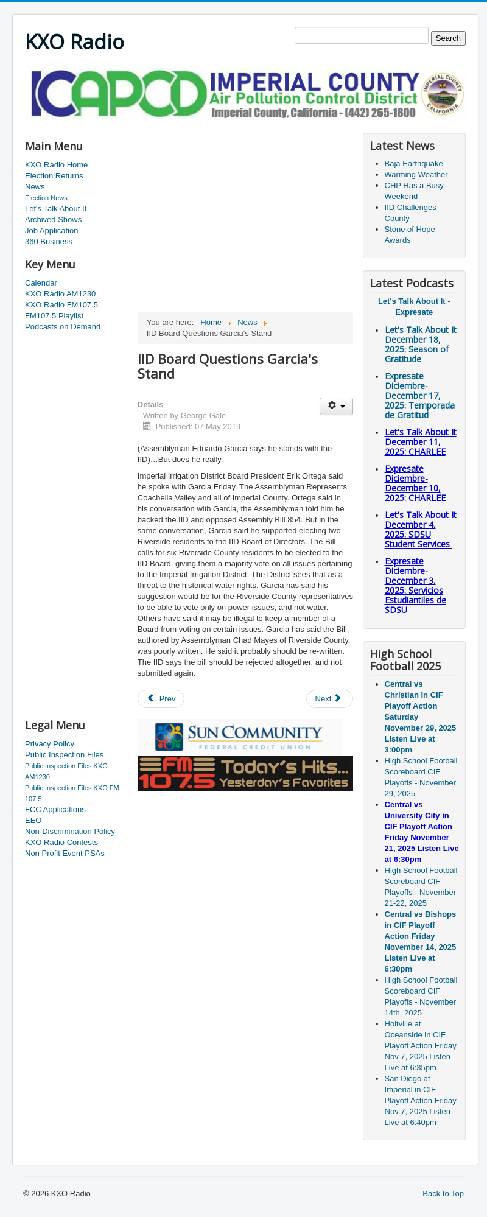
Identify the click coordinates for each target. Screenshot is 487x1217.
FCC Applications (55, 809)
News (35, 186)
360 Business (48, 241)
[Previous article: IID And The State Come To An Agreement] (161, 699)
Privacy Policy (49, 743)
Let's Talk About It (55, 208)
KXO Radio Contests (61, 842)
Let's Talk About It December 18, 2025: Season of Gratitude (421, 344)
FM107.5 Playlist (54, 315)
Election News (46, 198)
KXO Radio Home (56, 164)
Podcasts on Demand (62, 326)
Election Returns (54, 175)
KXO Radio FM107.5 (61, 304)
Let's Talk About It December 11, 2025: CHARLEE (421, 441)
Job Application (51, 230)
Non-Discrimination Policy (70, 831)
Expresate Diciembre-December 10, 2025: (415, 483)
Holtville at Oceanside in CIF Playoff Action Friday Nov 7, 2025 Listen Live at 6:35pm (421, 1045)
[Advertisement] (246, 125)
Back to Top (443, 1193)
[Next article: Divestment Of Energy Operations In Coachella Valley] (330, 699)
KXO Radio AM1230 (60, 293)
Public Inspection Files (64, 754)
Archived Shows (53, 219)
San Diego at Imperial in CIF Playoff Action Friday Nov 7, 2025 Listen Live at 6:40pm (421, 1100)
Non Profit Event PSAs (65, 853)
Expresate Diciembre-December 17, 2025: (420, 395)
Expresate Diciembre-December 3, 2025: (415, 585)
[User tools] (336, 406)
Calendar (41, 282)
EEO (33, 820)
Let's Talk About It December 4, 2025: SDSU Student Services (421, 529)
